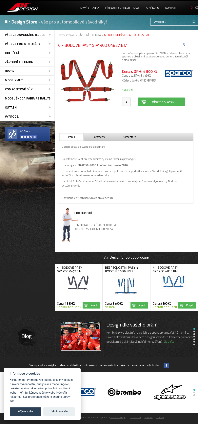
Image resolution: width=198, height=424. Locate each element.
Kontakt (170, 8)
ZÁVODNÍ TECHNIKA (89, 35)
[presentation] (71, 137)
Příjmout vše (25, 411)
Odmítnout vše (59, 411)
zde (12, 401)
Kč (194, 7)
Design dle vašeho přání (132, 324)
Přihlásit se (113, 8)
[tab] (71, 137)
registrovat (131, 8)
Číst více (169, 341)
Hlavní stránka (89, 8)
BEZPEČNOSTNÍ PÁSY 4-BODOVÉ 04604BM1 (122, 269)
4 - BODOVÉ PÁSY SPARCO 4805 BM (165, 269)
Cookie (160, 417)
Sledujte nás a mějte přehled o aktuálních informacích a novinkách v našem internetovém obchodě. (94, 365)
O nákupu (152, 8)
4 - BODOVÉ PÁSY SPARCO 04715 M (69, 269)
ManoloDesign (118, 417)
